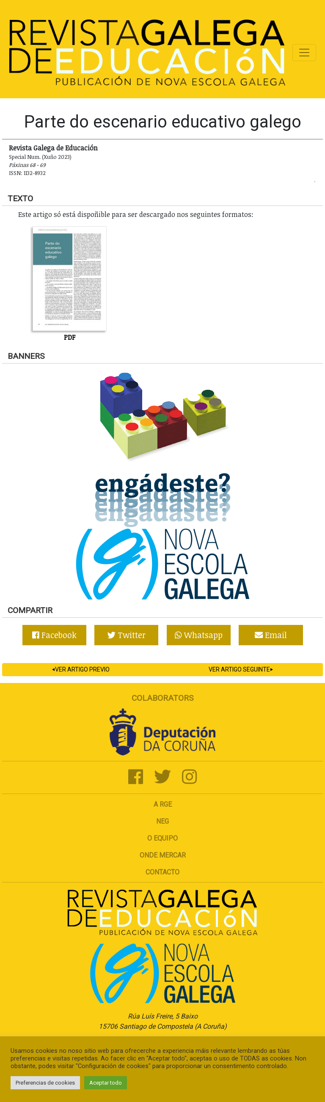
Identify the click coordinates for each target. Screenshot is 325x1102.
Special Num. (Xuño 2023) (40, 157)
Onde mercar (163, 855)
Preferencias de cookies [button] (45, 1083)
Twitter (126, 635)
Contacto (162, 872)
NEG (162, 821)
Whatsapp (199, 635)
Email (271, 635)
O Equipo (162, 838)
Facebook (54, 635)
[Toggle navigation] (304, 52)
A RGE (163, 804)
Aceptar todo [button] (105, 1083)
